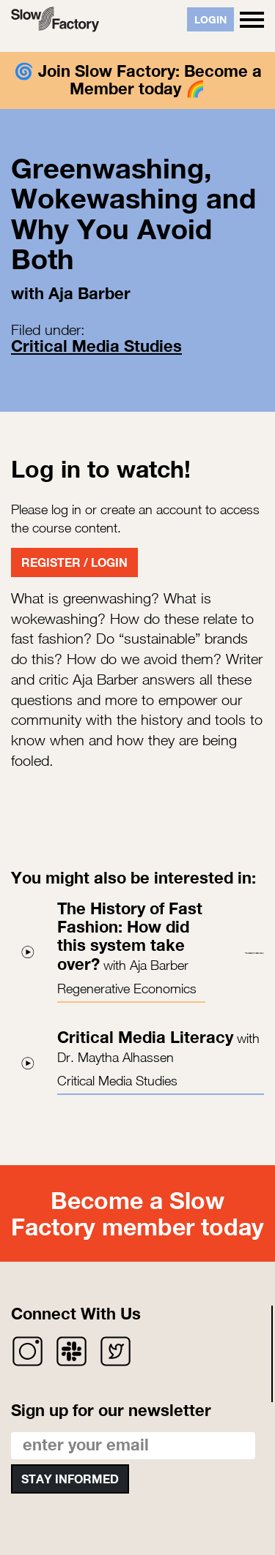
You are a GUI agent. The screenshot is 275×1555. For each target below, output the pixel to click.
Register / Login (74, 562)
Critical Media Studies (96, 345)
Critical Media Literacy (145, 1037)
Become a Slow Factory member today (137, 1213)
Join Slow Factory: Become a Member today (150, 79)
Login (210, 19)
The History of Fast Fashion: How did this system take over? (129, 936)
